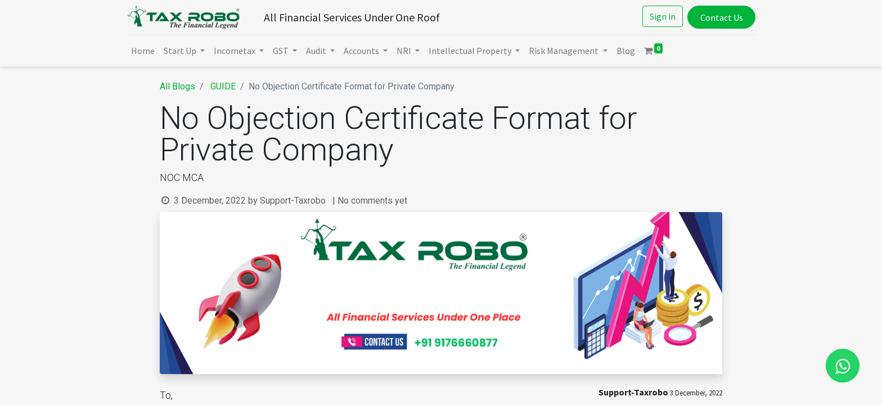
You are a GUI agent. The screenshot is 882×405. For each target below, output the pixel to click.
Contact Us (719, 17)
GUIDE (223, 86)
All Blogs (177, 86)
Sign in (660, 16)
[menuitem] (145, 50)
